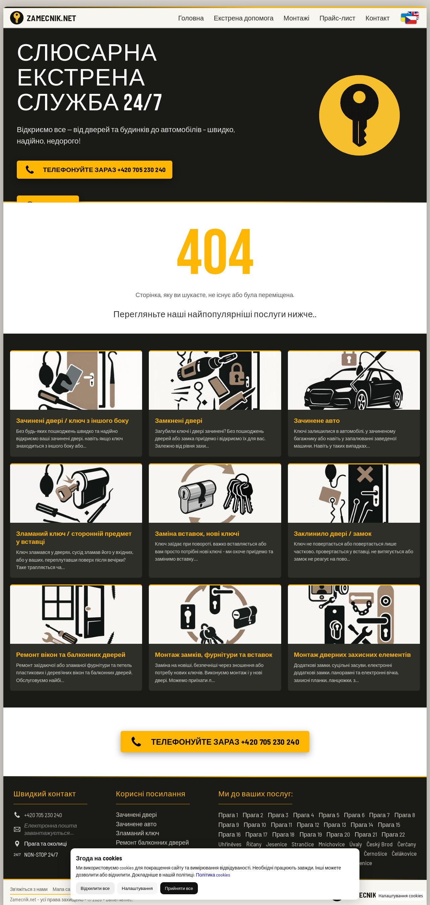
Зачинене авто (136, 820)
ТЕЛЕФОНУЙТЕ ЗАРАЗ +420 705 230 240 (93, 170)
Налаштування (137, 888)
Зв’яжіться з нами (29, 885)
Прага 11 (281, 821)
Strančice (303, 840)
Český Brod (380, 840)
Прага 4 (303, 811)
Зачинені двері (136, 810)
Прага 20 (338, 830)
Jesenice (276, 840)
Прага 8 (404, 811)
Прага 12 (308, 821)
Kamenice (360, 859)
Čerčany (406, 840)
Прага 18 (283, 830)
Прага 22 (393, 830)
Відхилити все (95, 888)
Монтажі (296, 18)
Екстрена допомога (244, 18)
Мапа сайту (65, 885)
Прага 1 (228, 811)
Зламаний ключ (137, 829)
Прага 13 (335, 821)
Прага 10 (255, 821)
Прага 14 (362, 821)
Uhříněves (230, 840)
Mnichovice (331, 840)
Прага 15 (389, 821)
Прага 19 (310, 830)
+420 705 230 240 (43, 811)
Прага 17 (256, 830)
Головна (191, 18)
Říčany (253, 840)
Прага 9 (228, 821)
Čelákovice (404, 849)
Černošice (375, 849)
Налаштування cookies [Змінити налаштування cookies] (401, 896)
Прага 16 (229, 830)
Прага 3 (278, 811)
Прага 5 (329, 811)
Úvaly (355, 840)
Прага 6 (354, 811)
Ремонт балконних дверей (152, 838)
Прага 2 (253, 811)
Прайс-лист (337, 18)
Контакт (378, 18)
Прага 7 (379, 811)
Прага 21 (366, 830)
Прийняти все (179, 888)
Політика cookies (213, 875)
